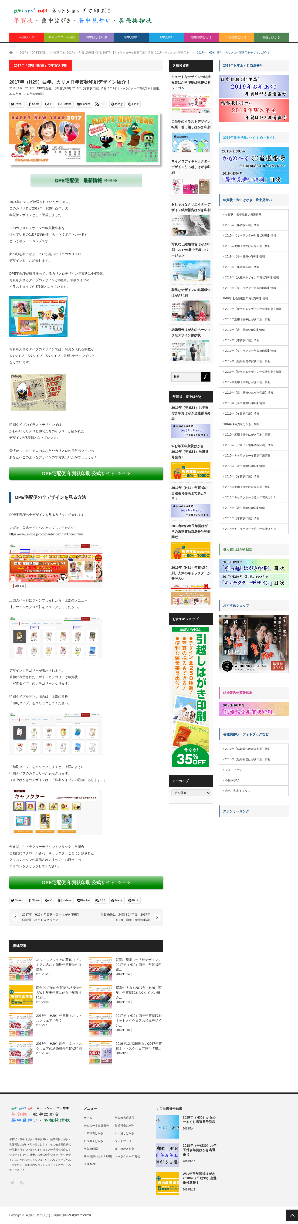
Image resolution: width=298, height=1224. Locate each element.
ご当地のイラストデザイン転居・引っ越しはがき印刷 (190, 124)
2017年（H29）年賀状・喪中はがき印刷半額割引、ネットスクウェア (51, 917)
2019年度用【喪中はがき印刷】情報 (248, 246)
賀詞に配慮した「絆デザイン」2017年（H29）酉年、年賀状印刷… (139, 964)
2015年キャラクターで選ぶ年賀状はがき (250, 497)
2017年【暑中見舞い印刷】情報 (245, 329)
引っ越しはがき (124, 1133)
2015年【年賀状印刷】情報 (242, 476)
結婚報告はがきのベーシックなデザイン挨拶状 (190, 332)
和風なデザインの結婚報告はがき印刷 (190, 292)
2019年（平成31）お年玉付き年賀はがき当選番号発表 (190, 413)
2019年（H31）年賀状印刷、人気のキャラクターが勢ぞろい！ (190, 573)
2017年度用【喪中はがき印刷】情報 (248, 382)
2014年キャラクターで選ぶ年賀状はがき (250, 529)
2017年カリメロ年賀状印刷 (26, 93)
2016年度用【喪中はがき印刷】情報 (248, 434)
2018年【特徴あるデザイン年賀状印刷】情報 (253, 309)
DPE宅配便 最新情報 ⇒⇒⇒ (86, 180)
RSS (21, 1182)
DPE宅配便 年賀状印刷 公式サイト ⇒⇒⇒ (86, 473)
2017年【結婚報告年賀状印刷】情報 (248, 361)
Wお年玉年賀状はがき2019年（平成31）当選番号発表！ (189, 451)
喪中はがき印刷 (96, 37)
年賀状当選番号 (124, 1117)
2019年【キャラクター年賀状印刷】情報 (250, 235)
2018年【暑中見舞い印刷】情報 (245, 256)
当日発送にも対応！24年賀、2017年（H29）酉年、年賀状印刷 (125, 917)
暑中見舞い (166, 37)
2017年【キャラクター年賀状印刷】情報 (133, 88)
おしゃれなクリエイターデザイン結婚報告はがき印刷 (190, 207)
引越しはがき (271, 37)
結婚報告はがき (201, 37)
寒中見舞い (131, 37)
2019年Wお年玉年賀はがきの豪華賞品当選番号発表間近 (190, 531)
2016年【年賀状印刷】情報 (242, 413)
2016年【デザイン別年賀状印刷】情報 (249, 445)
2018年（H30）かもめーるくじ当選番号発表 (199, 1120)
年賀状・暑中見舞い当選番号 (243, 214)
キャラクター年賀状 (61, 37)
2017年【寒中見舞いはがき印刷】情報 (249, 392)
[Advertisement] (254, 850)
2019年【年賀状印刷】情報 (242, 225)
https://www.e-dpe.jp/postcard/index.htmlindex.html (46, 534)
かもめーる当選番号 (96, 1125)
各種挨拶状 (232, 780)
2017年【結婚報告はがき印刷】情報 (248, 749)
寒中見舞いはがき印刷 (98, 1156)
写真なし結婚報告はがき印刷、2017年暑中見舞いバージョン (190, 249)
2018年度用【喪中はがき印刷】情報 (248, 319)
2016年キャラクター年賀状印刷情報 (248, 455)
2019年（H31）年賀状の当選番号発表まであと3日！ (189, 493)
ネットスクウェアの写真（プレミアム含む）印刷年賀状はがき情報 (59, 964)
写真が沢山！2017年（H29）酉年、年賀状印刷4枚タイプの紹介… (139, 992)
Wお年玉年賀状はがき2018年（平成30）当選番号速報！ (200, 1178)
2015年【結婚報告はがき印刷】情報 (248, 759)
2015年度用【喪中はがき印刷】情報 (248, 487)
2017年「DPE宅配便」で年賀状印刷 (48, 88)
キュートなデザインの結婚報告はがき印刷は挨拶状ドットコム (190, 82)
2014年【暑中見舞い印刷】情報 (245, 508)
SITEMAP (90, 1164)
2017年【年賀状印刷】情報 (89, 88)
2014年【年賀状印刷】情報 (242, 518)
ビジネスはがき (93, 1141)
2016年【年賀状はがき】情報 (241, 424)
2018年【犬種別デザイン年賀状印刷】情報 (252, 277)
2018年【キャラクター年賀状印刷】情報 (250, 288)
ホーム (88, 1117)
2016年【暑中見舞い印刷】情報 (245, 403)
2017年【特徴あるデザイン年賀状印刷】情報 (253, 371)
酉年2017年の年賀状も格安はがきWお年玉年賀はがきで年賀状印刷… (59, 992)
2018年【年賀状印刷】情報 (242, 267)
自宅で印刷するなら (237, 790)
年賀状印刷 (26, 37)
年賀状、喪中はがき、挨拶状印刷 (47, 1215)
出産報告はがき (236, 37)
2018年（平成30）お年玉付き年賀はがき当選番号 (200, 1150)
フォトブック (233, 769)
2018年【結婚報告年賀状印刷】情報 (245, 298)
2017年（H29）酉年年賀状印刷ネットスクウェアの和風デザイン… (139, 1020)
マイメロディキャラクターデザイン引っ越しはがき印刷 (190, 166)
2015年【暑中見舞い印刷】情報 (245, 466)
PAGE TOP (292, 1215)
